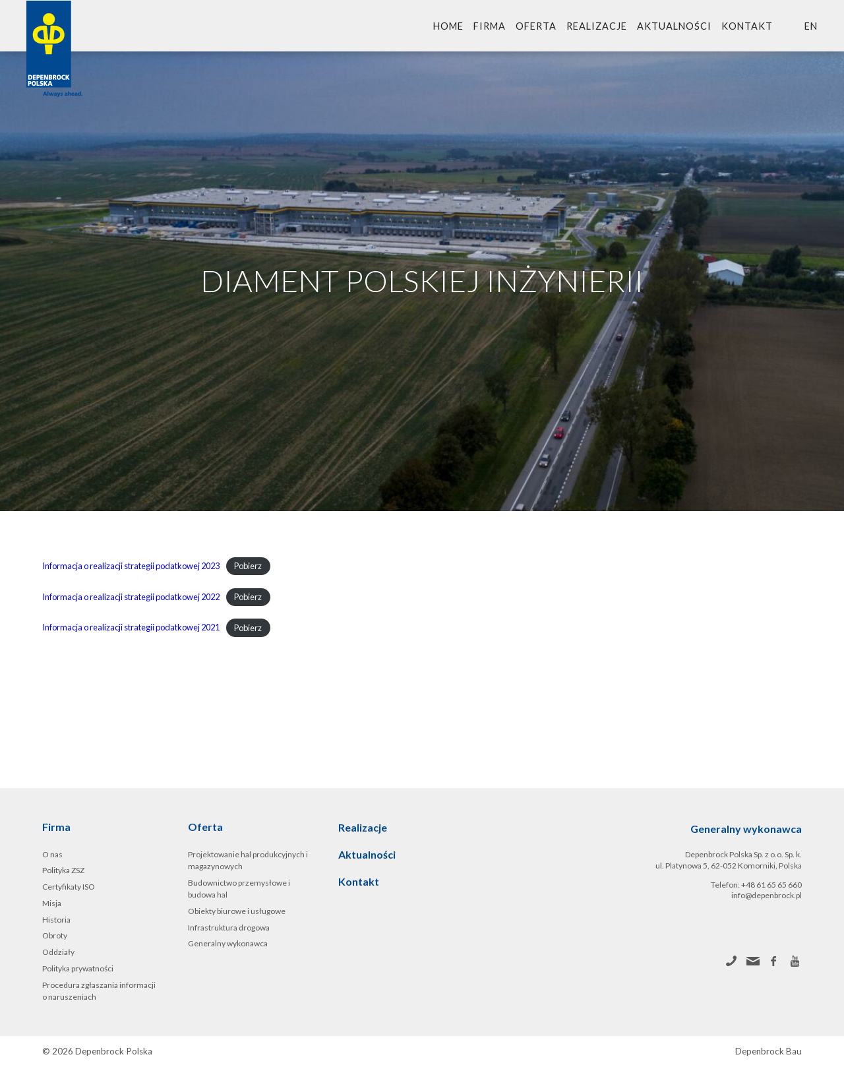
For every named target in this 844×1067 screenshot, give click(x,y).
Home (448, 26)
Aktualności (674, 26)
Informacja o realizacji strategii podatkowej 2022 (131, 597)
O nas (52, 854)
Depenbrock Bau (768, 1051)
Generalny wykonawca (228, 943)
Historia (56, 920)
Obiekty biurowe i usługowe (237, 911)
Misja (51, 903)
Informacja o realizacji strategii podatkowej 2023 (131, 566)
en (811, 26)
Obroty (54, 935)
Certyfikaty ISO (68, 887)
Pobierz (248, 566)
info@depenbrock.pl (766, 895)
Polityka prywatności (77, 968)
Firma (489, 26)
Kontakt (747, 26)
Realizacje (596, 26)
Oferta (536, 26)
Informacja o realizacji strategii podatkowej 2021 (131, 628)
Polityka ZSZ (63, 870)
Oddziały (58, 952)
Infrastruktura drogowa (229, 927)
